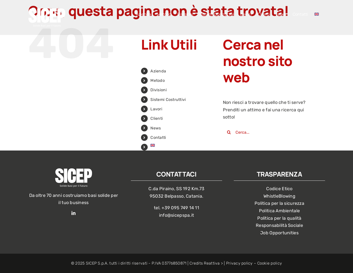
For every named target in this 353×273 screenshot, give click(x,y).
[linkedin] (73, 213)
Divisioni (158, 90)
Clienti (156, 118)
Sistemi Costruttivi (168, 99)
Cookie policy (269, 263)
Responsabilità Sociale (279, 225)
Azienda (158, 71)
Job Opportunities (279, 233)
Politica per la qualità (279, 218)
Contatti (158, 137)
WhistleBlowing (279, 196)
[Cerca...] (270, 132)
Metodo (157, 80)
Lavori (156, 109)
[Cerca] (229, 132)
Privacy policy (239, 263)
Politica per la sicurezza (279, 203)
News (155, 128)
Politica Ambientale (279, 210)
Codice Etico (279, 188)
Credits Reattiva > (206, 263)
